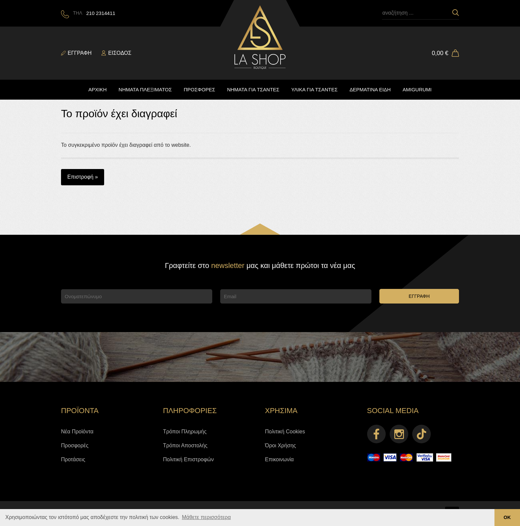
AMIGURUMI (417, 89)
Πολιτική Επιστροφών (188, 459)
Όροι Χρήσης (280, 445)
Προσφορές (75, 445)
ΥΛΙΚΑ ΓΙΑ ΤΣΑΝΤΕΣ (314, 89)
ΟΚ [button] (507, 517)
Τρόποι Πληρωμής (185, 431)
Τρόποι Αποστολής (185, 445)
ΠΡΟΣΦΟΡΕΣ (199, 89)
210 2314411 (100, 13)
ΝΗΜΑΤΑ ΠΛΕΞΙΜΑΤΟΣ (145, 89)
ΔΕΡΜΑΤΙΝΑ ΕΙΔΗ (370, 89)
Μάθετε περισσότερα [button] (206, 517)
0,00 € (440, 53)
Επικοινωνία (279, 459)
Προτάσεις (73, 459)
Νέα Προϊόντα (77, 431)
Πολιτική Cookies (285, 431)
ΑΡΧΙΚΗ (98, 89)
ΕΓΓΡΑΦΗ (419, 296)
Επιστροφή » (82, 177)
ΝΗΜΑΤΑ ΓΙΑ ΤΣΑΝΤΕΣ (253, 89)
